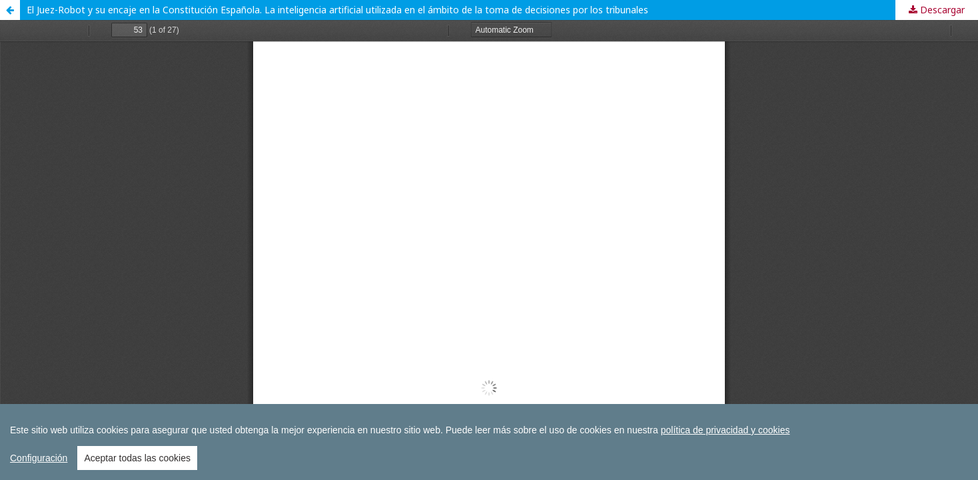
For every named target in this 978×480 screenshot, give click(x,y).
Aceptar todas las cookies (137, 458)
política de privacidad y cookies (725, 430)
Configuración (38, 458)
